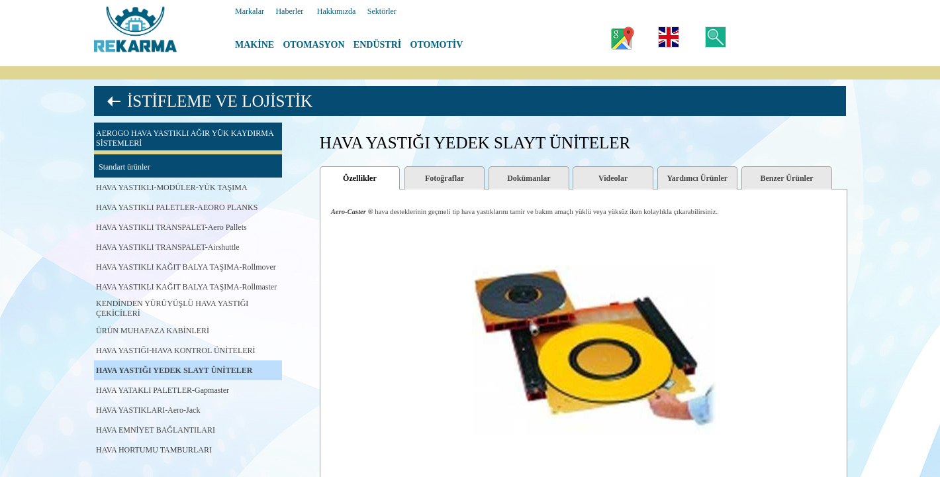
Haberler (289, 11)
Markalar (249, 11)
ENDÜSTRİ (377, 45)
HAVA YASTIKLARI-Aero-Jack (148, 410)
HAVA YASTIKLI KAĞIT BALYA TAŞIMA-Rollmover (186, 267)
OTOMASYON (313, 45)
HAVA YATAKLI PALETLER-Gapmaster (162, 390)
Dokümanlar (528, 178)
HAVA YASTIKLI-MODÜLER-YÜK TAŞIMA (172, 187)
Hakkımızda (336, 11)
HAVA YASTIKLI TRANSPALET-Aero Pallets (171, 227)
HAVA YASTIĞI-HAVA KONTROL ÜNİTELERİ (176, 350)
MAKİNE (254, 45)
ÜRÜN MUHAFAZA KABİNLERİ (152, 330)
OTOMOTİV (436, 45)
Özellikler (360, 178)
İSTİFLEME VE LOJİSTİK (219, 101)
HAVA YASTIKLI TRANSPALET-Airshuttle (168, 247)
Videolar (613, 178)
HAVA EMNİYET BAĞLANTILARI (155, 430)
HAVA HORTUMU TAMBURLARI (154, 449)
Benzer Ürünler (786, 178)
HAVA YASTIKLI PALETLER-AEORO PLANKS (177, 207)
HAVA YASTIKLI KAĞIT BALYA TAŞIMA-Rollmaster (186, 287)
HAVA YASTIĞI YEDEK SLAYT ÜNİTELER (174, 370)
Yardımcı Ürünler (697, 178)
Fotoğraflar (444, 178)
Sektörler (382, 11)
